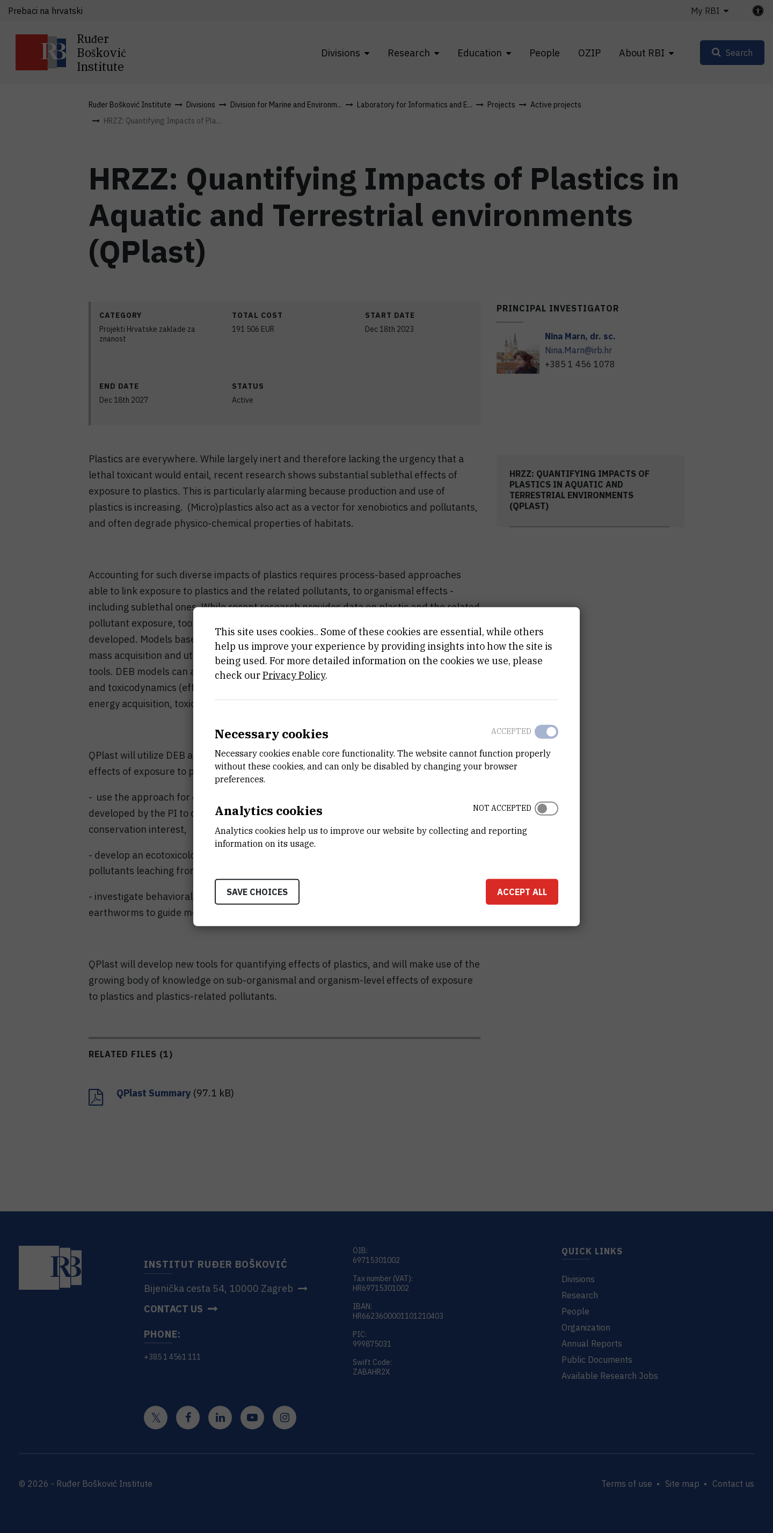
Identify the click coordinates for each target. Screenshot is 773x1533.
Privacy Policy (293, 675)
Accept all (522, 892)
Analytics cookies (269, 810)
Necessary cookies (272, 733)
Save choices (257, 892)
